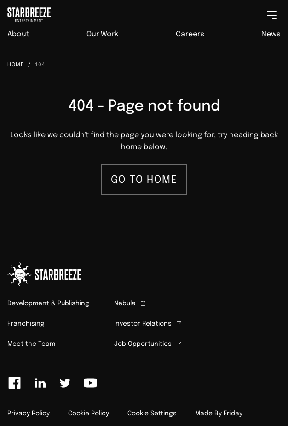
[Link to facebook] (14, 383)
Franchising (26, 324)
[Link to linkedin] (40, 383)
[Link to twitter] (65, 383)
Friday (233, 413)
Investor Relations (148, 323)
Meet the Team (31, 344)
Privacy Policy (28, 413)
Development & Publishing (48, 303)
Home (15, 65)
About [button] (18, 34)
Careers (190, 34)
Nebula (130, 303)
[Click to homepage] (25, 12)
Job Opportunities (148, 344)
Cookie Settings (152, 413)
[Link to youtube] (90, 383)
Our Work (102, 34)
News (271, 34)
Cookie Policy (88, 413)
